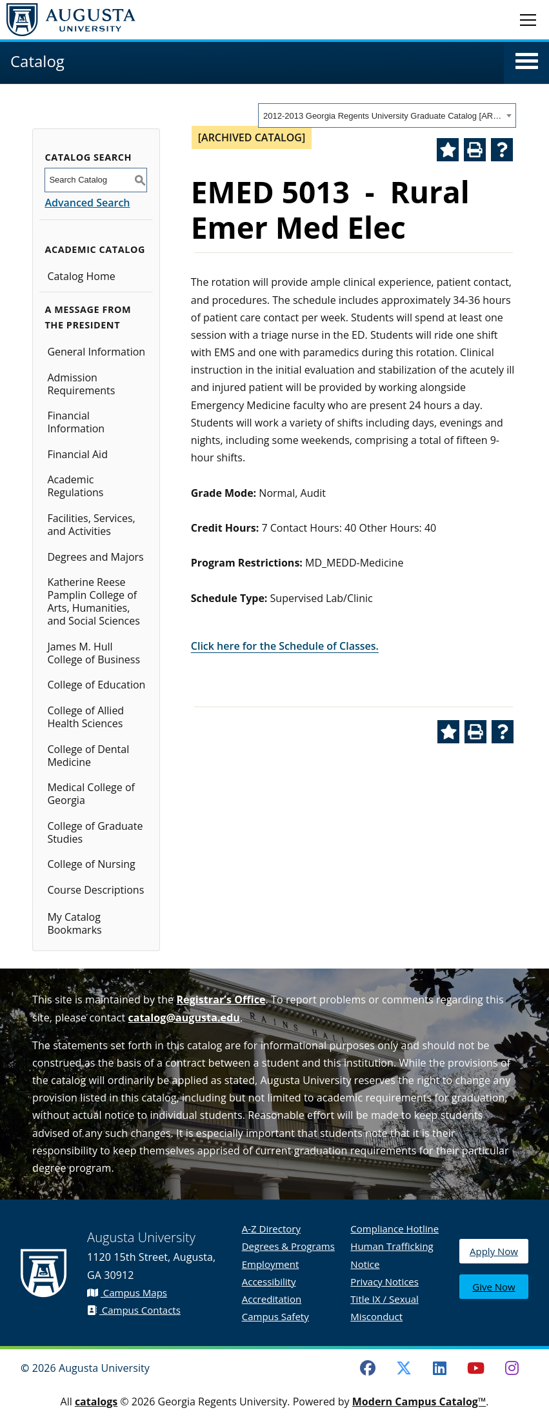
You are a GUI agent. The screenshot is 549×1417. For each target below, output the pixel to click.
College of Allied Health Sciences (85, 716)
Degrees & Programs (288, 1246)
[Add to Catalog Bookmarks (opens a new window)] (448, 149)
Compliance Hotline (394, 1228)
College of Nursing (91, 864)
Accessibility (269, 1281)
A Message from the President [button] (88, 317)
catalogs (96, 1401)
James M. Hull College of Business (93, 653)
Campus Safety (275, 1316)
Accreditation (271, 1298)
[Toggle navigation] (528, 19)
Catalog (37, 61)
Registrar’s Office (220, 999)
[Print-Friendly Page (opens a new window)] (475, 149)
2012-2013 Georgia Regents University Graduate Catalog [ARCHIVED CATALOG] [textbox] (383, 116)
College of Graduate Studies (95, 832)
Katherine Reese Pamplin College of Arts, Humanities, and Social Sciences (93, 601)
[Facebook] (367, 1368)
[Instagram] (511, 1368)
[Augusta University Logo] (67, 19)
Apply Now (494, 1257)
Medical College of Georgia (91, 793)
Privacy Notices (384, 1281)
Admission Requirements (81, 383)
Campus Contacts (134, 1309)
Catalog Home (81, 276)
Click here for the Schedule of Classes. (285, 646)
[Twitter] (403, 1368)
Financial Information (76, 422)
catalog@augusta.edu (184, 1017)
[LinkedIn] (440, 1368)
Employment (270, 1264)
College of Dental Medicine (88, 755)
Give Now (493, 1287)
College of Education (96, 685)
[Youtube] (476, 1368)
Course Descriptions (95, 890)
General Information (96, 352)
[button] (526, 61)
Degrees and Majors (95, 557)
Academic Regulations (75, 485)
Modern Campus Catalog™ (419, 1401)
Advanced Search (87, 203)
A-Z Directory (271, 1228)
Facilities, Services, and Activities (91, 524)
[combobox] (387, 115)
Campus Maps (127, 1292)
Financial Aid (77, 454)
